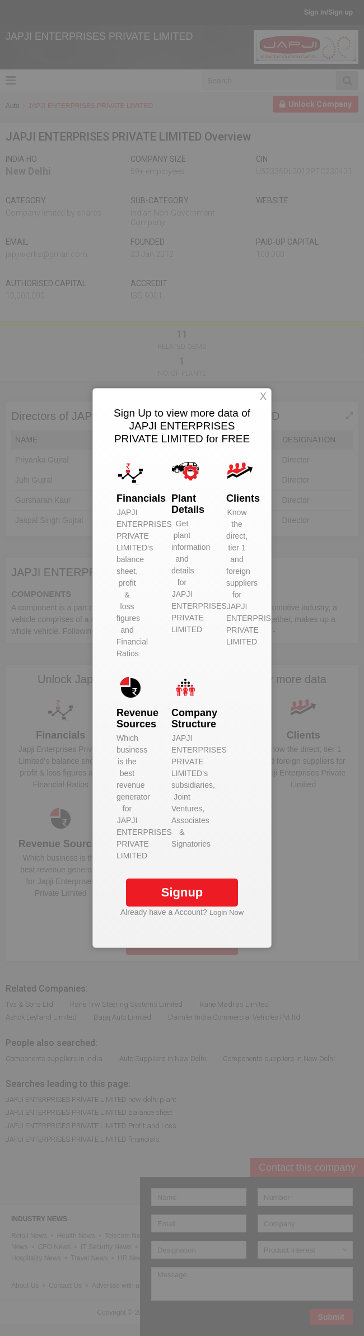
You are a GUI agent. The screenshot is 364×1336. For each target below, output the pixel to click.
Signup (182, 892)
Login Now (226, 912)
